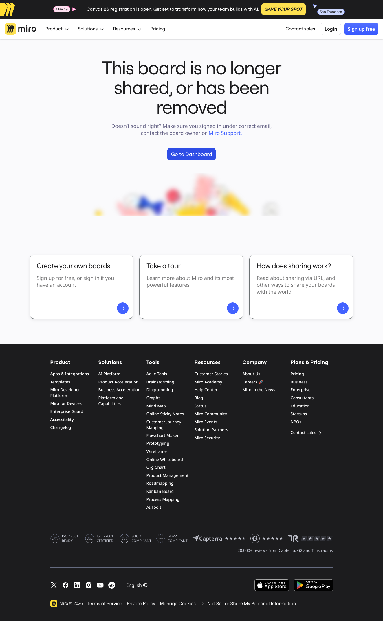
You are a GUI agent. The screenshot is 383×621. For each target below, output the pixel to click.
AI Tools (154, 507)
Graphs (153, 398)
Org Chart (156, 467)
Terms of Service (104, 604)
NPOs (296, 422)
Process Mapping (162, 499)
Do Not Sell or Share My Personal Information (248, 604)
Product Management (167, 475)
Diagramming (159, 390)
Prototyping (157, 443)
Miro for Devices (66, 403)
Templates (60, 382)
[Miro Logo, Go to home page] (20, 29)
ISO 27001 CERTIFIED (105, 538)
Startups (299, 414)
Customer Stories (211, 374)
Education (300, 406)
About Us (251, 374)
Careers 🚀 (253, 382)
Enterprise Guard (66, 411)
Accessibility (62, 419)
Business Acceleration (119, 390)
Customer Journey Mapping (163, 425)
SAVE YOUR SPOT (283, 9)
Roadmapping (160, 483)
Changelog (60, 427)
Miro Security (207, 438)
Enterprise (301, 390)
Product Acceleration (118, 382)
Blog (199, 398)
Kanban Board (160, 491)
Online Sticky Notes (165, 414)
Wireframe (156, 451)
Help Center (206, 390)
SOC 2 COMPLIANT (141, 538)
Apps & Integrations (69, 374)
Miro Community (211, 414)
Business (299, 382)
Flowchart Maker (162, 435)
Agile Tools (156, 374)
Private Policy (141, 604)
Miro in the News (259, 390)
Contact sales (300, 29)
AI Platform (109, 374)
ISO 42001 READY (70, 538)
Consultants (302, 398)
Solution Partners (211, 430)
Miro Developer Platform (65, 392)
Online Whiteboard (164, 459)
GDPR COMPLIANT (178, 538)
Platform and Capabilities (111, 401)
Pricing (157, 29)
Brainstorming (160, 382)
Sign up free (361, 29)
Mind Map (156, 406)
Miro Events (206, 422)
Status (201, 406)
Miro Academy (208, 382)
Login (331, 29)
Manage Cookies (178, 604)
